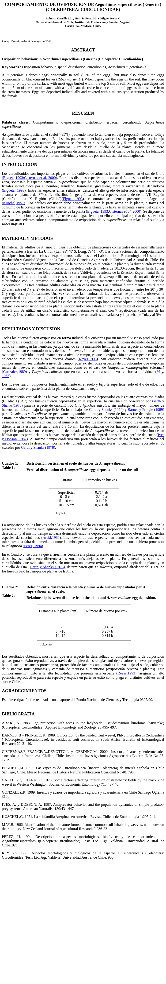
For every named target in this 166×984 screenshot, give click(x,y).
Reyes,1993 (88, 359)
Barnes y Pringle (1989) (146, 410)
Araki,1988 (51, 537)
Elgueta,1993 (13, 178)
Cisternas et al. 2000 (40, 178)
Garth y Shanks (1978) (106, 410)
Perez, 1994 (33, 546)
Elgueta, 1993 (13, 190)
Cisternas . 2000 (124, 211)
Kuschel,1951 (13, 203)
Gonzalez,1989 (14, 372)
